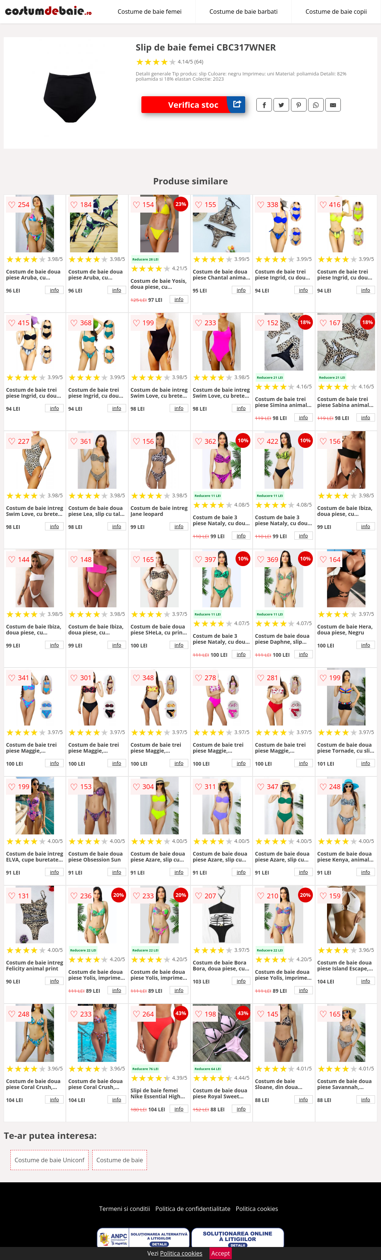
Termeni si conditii (124, 1209)
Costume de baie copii (336, 11)
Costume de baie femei (150, 11)
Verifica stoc (206, 104)
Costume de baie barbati (243, 11)
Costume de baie (119, 1160)
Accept (220, 1253)
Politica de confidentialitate (193, 1209)
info (54, 290)
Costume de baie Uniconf (49, 1160)
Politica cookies (257, 1209)
